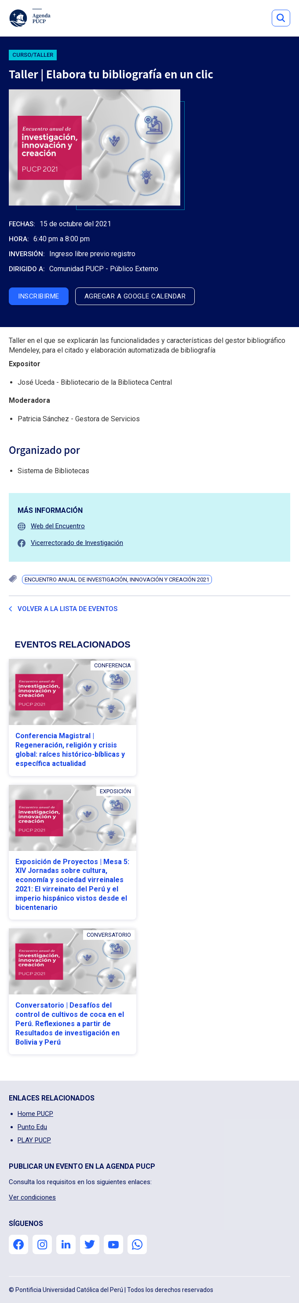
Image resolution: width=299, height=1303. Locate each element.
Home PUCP (35, 1114)
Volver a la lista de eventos (67, 609)
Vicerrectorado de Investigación (77, 543)
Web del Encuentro (58, 526)
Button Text (281, 18)
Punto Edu (32, 1127)
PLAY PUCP (34, 1140)
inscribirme (38, 296)
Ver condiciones (32, 1197)
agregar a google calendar (135, 296)
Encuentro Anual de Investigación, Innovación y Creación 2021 (117, 579)
